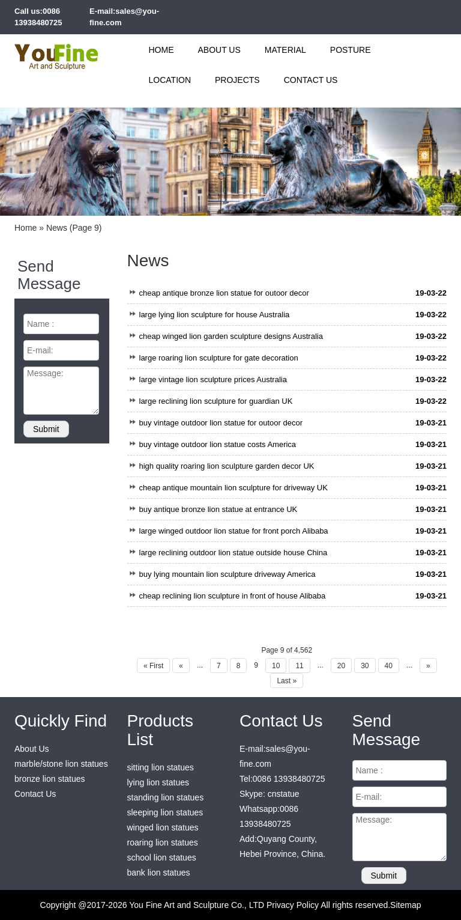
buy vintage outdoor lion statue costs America (218, 444)
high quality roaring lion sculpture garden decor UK (227, 466)
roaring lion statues (162, 842)
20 (341, 666)
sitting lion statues (160, 767)
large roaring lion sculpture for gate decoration (218, 357)
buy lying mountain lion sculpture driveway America (227, 574)
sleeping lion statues (165, 812)
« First (153, 666)
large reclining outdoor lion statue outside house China (233, 552)
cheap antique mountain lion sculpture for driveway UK (233, 487)
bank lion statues (158, 872)
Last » (287, 681)
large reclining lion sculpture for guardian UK (216, 401)
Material (285, 50)
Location (170, 80)
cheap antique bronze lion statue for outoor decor (224, 292)
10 (276, 666)
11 (299, 666)
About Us (219, 50)
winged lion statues (163, 827)
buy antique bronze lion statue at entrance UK (218, 509)
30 (365, 666)
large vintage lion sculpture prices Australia (213, 379)
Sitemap (405, 905)
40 (389, 666)
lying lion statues (158, 782)
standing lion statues (165, 797)
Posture (350, 50)
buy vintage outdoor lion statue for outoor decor (221, 422)
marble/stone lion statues (61, 764)
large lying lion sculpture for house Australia (214, 314)
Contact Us (311, 80)
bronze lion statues (49, 779)
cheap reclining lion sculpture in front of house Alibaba (232, 595)
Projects (237, 80)
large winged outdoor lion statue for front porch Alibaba (233, 530)
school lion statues (161, 857)
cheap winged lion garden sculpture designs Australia (231, 336)
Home (161, 50)
